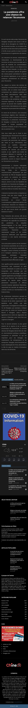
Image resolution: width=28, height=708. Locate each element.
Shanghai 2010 (6, 653)
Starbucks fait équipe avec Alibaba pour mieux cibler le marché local (17, 560)
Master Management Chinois (8, 580)
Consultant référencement (9, 651)
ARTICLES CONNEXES (7, 379)
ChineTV (10, 474)
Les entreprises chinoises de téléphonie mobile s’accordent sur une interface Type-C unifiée (7, 371)
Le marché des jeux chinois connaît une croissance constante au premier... (17, 553)
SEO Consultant (14, 692)
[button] (26, 2)
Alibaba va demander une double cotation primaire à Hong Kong (20, 369)
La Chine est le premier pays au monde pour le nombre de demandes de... (17, 471)
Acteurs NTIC (4, 396)
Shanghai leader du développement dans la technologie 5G (16, 568)
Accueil (2, 5)
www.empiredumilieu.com (20, 540)
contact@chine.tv (18, 702)
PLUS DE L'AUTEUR (18, 379)
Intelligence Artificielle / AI (4, 387)
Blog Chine (5, 646)
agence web (13, 586)
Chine (4, 649)
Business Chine (9, 5)
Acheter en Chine (7, 644)
